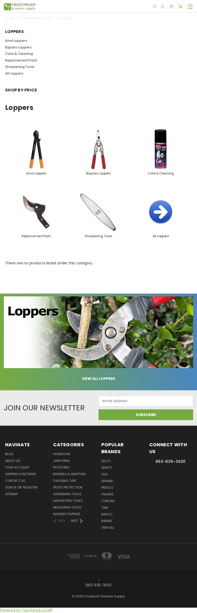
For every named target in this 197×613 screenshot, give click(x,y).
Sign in (11, 487)
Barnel (106, 521)
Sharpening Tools (19, 66)
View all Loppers (98, 378)
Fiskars (107, 494)
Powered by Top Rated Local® (26, 610)
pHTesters (61, 467)
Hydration (61, 454)
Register (30, 487)
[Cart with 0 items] (180, 6)
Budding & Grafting (69, 474)
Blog (9, 454)
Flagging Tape (64, 481)
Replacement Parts (21, 60)
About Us (12, 461)
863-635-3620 (170, 461)
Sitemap (11, 494)
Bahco (106, 514)
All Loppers (14, 73)
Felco (106, 461)
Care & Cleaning (19, 53)
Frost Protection (67, 487)
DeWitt (106, 467)
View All (107, 527)
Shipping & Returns (20, 474)
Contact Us (15, 481)
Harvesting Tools (68, 500)
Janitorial (61, 461)
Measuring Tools (67, 507)
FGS (104, 474)
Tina (104, 507)
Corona (108, 501)
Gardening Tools (67, 494)
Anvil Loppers (16, 40)
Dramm (107, 481)
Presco (107, 487)
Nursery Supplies (66, 514)
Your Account (17, 467)
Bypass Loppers (18, 47)
